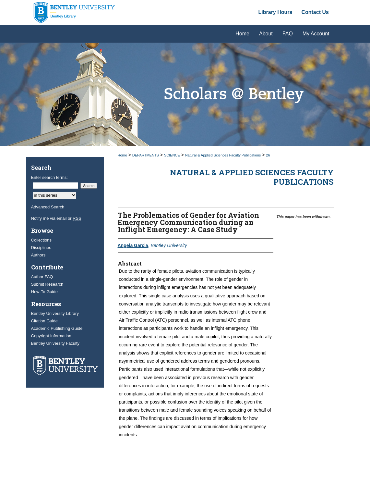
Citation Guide (44, 320)
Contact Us (314, 12)
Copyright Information (51, 335)
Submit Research (47, 284)
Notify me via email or (56, 218)
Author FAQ (42, 276)
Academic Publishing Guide (57, 328)
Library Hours (275, 12)
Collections (41, 240)
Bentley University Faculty (55, 343)
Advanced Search (48, 207)
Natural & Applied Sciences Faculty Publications (223, 155)
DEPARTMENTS (145, 155)
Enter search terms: (49, 177)
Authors (38, 255)
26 (268, 155)
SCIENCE (172, 155)
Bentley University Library (55, 313)
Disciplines (41, 247)
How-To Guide (44, 291)
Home (122, 155)
